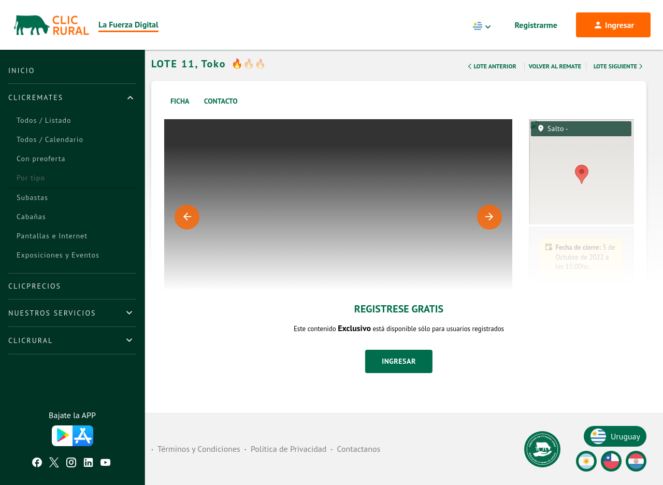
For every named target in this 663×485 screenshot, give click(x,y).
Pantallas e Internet (52, 235)
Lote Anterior (491, 80)
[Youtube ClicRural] (105, 464)
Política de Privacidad (288, 449)
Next (489, 230)
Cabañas (31, 216)
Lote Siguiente (619, 80)
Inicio (21, 70)
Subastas (32, 197)
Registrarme (536, 25)
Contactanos (358, 449)
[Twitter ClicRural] (54, 464)
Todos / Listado (44, 120)
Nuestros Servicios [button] (52, 313)
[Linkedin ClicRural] (88, 464)
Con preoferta (41, 158)
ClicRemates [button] (35, 97)
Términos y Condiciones (198, 449)
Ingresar (399, 374)
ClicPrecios (34, 286)
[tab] (72, 97)
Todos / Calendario (50, 139)
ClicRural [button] (30, 340)
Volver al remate (555, 79)
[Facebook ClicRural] (37, 464)
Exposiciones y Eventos (58, 255)
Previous (187, 230)
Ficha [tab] (180, 114)
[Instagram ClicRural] (71, 464)
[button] (581, 400)
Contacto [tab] (221, 114)
